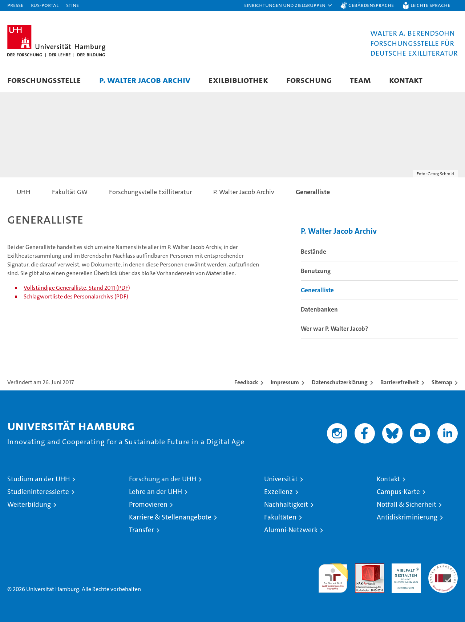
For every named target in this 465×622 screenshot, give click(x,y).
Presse (15, 5)
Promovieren (148, 504)
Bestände (313, 252)
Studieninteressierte (38, 491)
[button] (288, 5)
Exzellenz (278, 491)
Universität (281, 478)
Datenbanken (319, 309)
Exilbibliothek (238, 80)
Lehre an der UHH (155, 491)
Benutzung (316, 271)
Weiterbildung (29, 504)
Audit (362, 567)
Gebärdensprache (371, 5)
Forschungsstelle (44, 80)
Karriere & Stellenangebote (170, 517)
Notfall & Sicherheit (406, 504)
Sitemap (442, 382)
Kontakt (405, 80)
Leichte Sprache (430, 5)
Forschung (309, 80)
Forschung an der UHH (162, 478)
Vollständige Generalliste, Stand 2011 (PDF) (77, 288)
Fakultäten (280, 517)
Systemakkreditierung (443, 567)
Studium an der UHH (38, 478)
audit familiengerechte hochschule (333, 574)
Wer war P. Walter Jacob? (334, 329)
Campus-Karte (398, 491)
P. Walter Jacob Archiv (144, 80)
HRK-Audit (404, 567)
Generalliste (317, 290)
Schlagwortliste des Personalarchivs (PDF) (76, 296)
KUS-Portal (44, 5)
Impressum (285, 382)
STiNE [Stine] (72, 5)
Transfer (141, 529)
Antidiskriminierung (407, 517)
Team (360, 80)
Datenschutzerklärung (340, 382)
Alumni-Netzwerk (291, 529)
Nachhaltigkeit (286, 504)
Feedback (246, 382)
